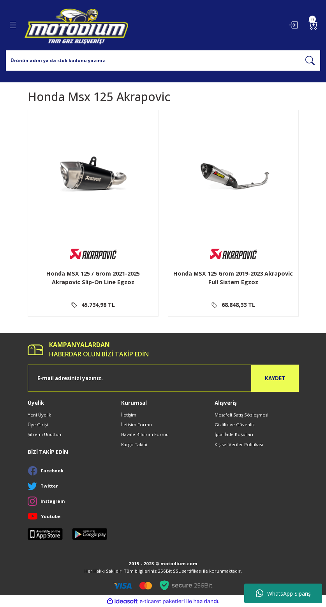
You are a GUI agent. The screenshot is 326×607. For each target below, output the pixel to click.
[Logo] (76, 25)
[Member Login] (293, 25)
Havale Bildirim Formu (145, 434)
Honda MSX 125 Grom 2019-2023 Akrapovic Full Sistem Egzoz (233, 278)
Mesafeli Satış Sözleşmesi (241, 415)
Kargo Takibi (134, 444)
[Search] (163, 60)
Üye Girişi (38, 424)
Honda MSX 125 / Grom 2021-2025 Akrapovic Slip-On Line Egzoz (93, 278)
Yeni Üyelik (39, 415)
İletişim (128, 415)
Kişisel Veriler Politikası (239, 444)
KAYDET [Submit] (275, 378)
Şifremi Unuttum (45, 434)
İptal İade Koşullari (234, 434)
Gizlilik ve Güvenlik (235, 424)
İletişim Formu (136, 424)
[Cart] (313, 25)
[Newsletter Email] (163, 378)
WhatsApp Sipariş (283, 593)
